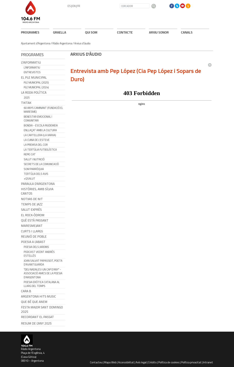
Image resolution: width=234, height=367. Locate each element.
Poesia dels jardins (36, 247)
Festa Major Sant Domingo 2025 (42, 309)
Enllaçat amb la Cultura (40, 130)
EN (74, 6)
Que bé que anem (34, 301)
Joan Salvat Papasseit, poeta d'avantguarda (43, 263)
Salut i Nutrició (34, 159)
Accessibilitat (126, 362)
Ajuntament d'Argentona (35, 43)
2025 (27, 97)
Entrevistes (32, 72)
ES (69, 6)
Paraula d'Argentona (38, 183)
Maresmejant (32, 225)
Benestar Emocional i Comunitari (38, 119)
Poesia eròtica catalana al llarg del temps (42, 284)
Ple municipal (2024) (36, 87)
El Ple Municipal (34, 77)
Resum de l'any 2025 (36, 323)
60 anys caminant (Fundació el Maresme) (43, 110)
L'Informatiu (31, 62)
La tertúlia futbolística (40, 149)
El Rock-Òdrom (32, 215)
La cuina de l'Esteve (37, 140)
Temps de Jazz (32, 204)
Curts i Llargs (32, 231)
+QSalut (29, 178)
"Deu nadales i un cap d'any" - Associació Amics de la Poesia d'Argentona (43, 273)
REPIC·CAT (30, 154)
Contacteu (96, 362)
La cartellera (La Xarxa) (40, 135)
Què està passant (34, 220)
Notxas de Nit (32, 199)
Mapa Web (110, 362)
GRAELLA (59, 32)
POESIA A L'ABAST (33, 241)
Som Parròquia (34, 169)
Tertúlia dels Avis (36, 174)
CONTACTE (125, 32)
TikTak (26, 102)
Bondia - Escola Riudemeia (41, 125)
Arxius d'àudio (82, 43)
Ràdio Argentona (62, 43)
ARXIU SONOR (159, 32)
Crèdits (152, 362)
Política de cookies (169, 362)
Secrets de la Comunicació (41, 164)
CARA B (26, 291)
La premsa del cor (36, 145)
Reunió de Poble (34, 236)
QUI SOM (91, 32)
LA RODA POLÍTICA (33, 92)
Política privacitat (191, 362)
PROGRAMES (30, 32)
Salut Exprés (31, 209)
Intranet (208, 362)
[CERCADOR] (134, 5)
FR (78, 6)
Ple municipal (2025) (36, 82)
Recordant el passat (37, 317)
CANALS (187, 32)
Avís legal (141, 362)
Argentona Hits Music (38, 296)
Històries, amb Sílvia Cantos (37, 191)
